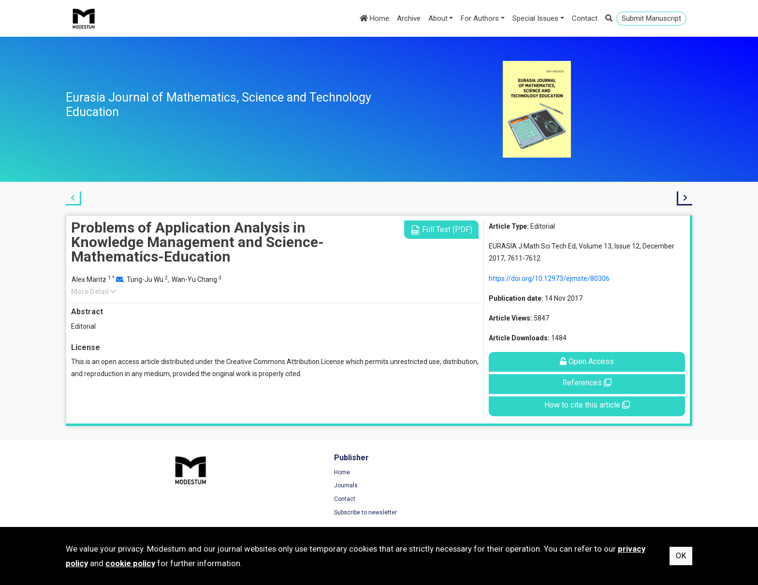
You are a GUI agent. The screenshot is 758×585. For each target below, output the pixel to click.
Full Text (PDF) (441, 230)
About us (400, 500)
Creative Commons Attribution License (285, 362)
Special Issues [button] (535, 18)
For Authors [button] (480, 18)
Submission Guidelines (419, 514)
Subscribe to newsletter (258, 514)
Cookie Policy (568, 500)
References (587, 382)
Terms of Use (568, 474)
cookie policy (130, 563)
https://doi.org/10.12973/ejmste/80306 (549, 278)
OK (681, 555)
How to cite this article (587, 405)
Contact (585, 18)
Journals (239, 487)
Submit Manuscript (651, 18)
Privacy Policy (568, 487)
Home (374, 18)
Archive (409, 18)
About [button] (438, 18)
